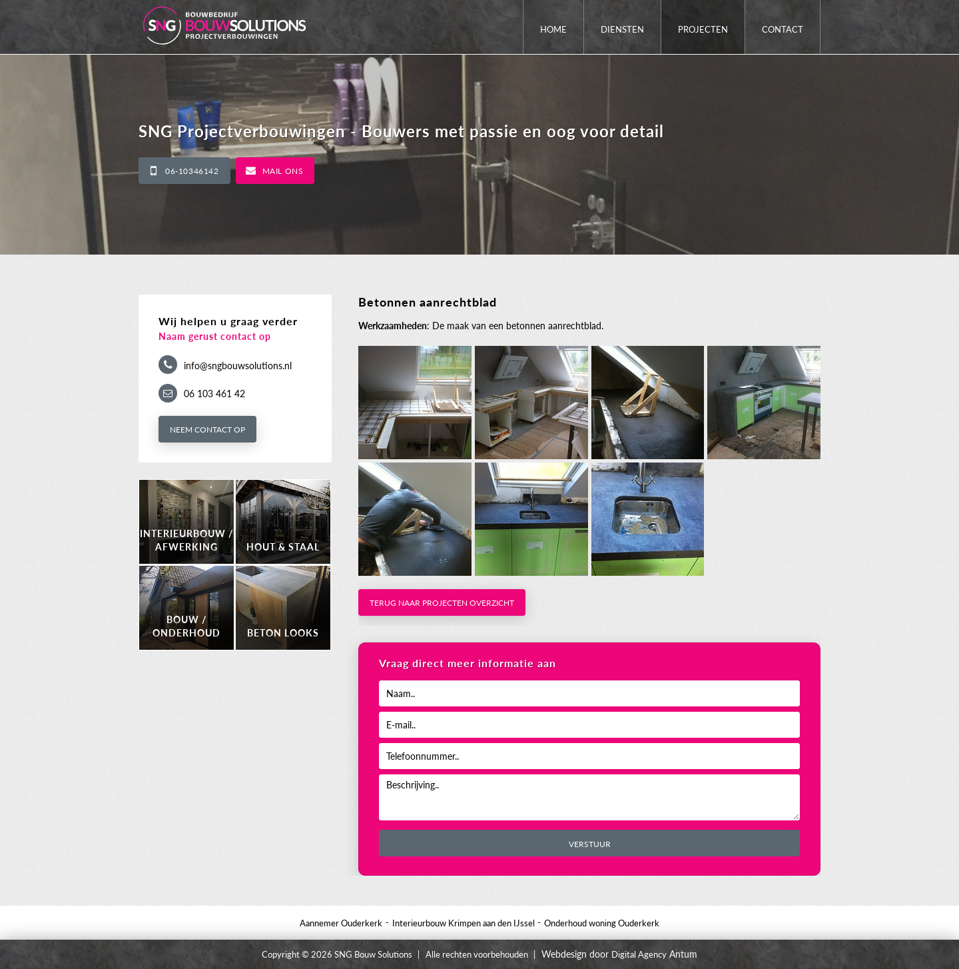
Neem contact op (207, 430)
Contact (782, 29)
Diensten (622, 29)
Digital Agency (639, 954)
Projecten (703, 29)
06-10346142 (192, 171)
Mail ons (283, 171)
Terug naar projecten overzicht (442, 603)
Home (553, 29)
